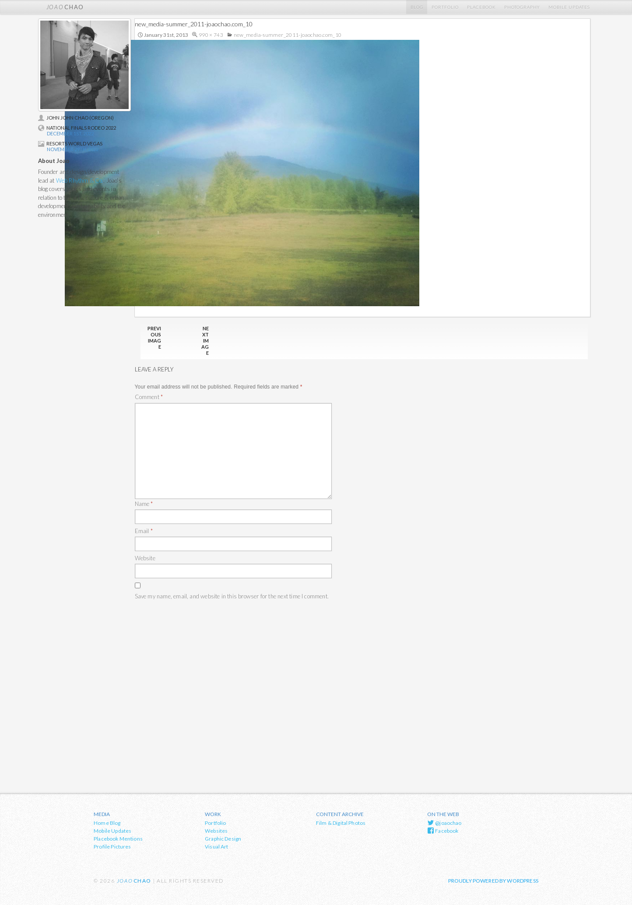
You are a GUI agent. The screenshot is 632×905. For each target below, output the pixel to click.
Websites (216, 830)
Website (145, 558)
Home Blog (107, 823)
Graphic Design (223, 838)
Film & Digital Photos (340, 823)
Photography (522, 7)
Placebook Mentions (118, 838)
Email (144, 530)
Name (144, 503)
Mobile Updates (569, 7)
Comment (149, 396)
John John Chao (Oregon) (76, 117)
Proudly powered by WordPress (493, 880)
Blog (417, 7)
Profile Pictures (112, 846)
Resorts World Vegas (70, 143)
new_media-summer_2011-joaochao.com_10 (288, 35)
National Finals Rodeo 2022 (77, 128)
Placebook (481, 7)
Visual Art (216, 846)
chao (65, 7)
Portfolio (445, 7)
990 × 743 (211, 35)
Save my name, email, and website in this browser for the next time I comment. (232, 596)
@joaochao (444, 822)
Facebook (443, 830)
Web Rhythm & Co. (80, 180)
